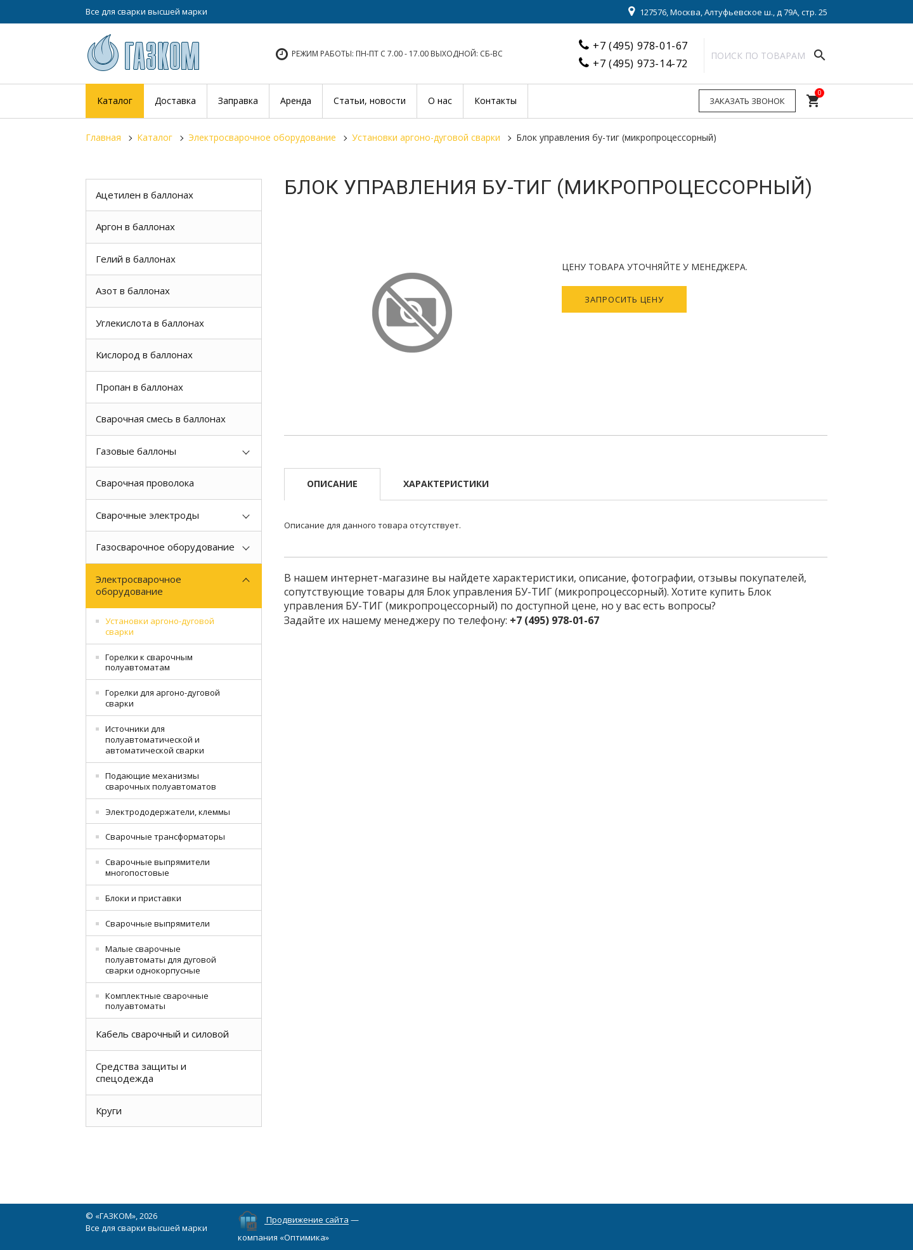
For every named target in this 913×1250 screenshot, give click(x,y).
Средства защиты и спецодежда (141, 1072)
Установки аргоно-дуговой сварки (159, 626)
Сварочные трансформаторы (165, 836)
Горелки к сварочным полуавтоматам (149, 662)
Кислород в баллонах (144, 354)
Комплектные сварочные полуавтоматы (157, 1001)
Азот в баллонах (133, 290)
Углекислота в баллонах (150, 322)
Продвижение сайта (307, 1220)
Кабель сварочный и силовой (162, 1033)
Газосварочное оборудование (165, 546)
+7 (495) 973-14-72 (640, 63)
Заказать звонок (747, 101)
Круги (109, 1110)
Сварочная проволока (145, 482)
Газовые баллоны (136, 451)
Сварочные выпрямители (157, 923)
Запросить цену (624, 299)
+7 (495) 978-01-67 (640, 46)
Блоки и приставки (143, 898)
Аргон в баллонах (135, 226)
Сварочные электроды (147, 515)
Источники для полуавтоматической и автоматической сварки (154, 739)
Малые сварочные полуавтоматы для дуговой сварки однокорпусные (160, 959)
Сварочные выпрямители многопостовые (157, 867)
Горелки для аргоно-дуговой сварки (162, 698)
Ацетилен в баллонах (144, 194)
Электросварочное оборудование (138, 585)
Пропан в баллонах (139, 387)
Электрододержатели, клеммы (167, 811)
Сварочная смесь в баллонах (161, 418)
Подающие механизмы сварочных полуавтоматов (160, 781)
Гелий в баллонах (136, 258)
